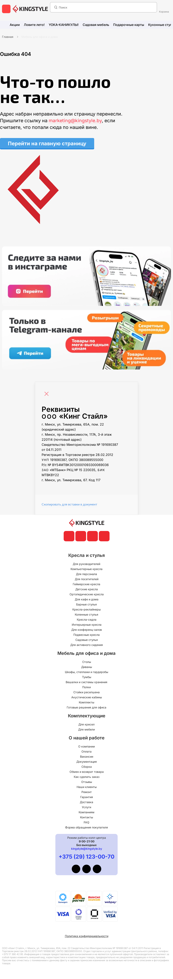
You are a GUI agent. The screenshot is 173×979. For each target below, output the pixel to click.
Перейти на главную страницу (47, 143)
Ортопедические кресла (87, 594)
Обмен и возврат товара (87, 771)
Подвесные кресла (86, 634)
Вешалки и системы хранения (86, 682)
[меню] (6, 9)
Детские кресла (86, 589)
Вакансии (86, 756)
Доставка (86, 802)
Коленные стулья (86, 614)
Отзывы (86, 782)
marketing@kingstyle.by (75, 120)
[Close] (47, 392)
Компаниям (86, 812)
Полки (86, 687)
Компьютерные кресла (86, 569)
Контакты (86, 817)
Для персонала (86, 574)
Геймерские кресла (86, 584)
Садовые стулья (86, 639)
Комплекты (86, 702)
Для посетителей (86, 579)
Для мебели (86, 729)
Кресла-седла (86, 619)
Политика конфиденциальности (86, 936)
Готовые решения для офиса (86, 707)
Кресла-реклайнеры (86, 609)
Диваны (86, 667)
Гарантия (86, 797)
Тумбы (86, 677)
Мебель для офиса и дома (39, 36)
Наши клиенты (87, 787)
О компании (86, 746)
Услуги (86, 807)
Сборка (86, 766)
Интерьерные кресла (86, 624)
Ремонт (86, 792)
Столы (86, 662)
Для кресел (86, 724)
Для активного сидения (86, 645)
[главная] (30, 9)
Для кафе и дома (86, 599)
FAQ (86, 822)
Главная (7, 36)
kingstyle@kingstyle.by (86, 848)
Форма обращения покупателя (86, 827)
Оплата (86, 751)
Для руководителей (86, 564)
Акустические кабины (86, 697)
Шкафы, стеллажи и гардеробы (86, 672)
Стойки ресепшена (86, 692)
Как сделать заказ (86, 776)
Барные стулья (86, 604)
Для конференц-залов (86, 629)
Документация (86, 761)
